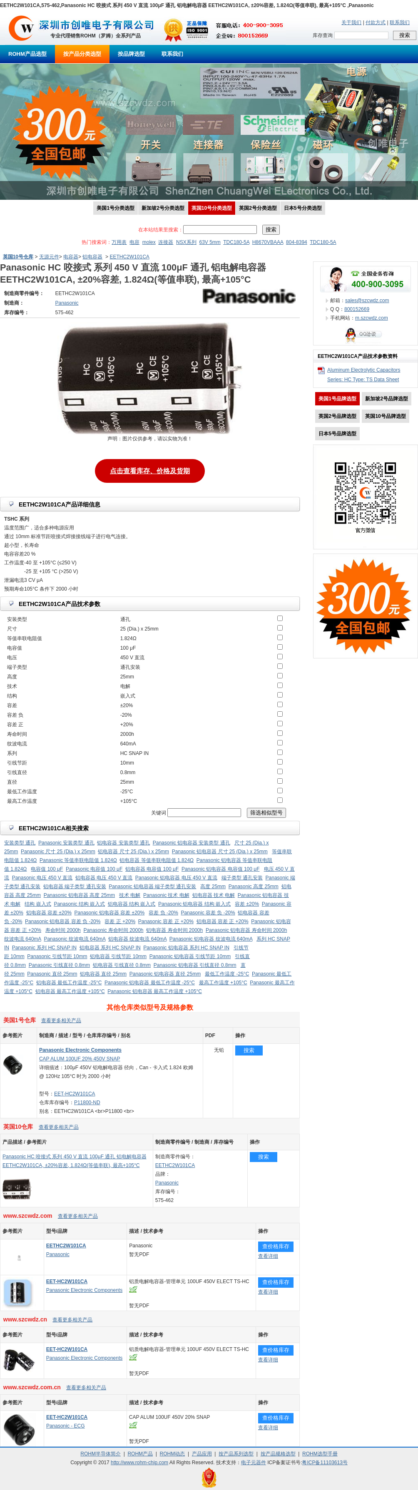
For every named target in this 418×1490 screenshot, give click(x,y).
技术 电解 (129, 895)
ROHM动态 (172, 1454)
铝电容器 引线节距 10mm (118, 956)
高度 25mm (213, 886)
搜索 (249, 1050)
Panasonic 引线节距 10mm (57, 956)
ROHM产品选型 (27, 54)
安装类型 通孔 (19, 843)
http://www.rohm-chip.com (139, 1462)
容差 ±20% (247, 904)
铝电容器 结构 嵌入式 (132, 904)
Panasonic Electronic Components (84, 1290)
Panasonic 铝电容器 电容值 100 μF (221, 869)
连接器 (165, 242)
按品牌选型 (131, 54)
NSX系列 (186, 242)
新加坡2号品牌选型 (386, 399)
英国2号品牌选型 (337, 416)
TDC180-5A (236, 242)
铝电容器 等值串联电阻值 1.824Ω (156, 860)
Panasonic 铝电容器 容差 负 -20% (62, 921)
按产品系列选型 (236, 1454)
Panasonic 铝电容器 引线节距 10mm (190, 956)
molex (149, 242)
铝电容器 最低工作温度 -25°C (69, 983)
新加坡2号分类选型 (163, 208)
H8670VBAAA (268, 242)
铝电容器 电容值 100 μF (152, 869)
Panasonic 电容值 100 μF (94, 869)
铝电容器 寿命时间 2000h (174, 930)
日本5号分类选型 (303, 208)
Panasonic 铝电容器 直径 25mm (165, 974)
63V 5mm (209, 242)
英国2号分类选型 (258, 208)
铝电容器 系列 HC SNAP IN (110, 948)
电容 (134, 242)
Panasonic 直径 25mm (52, 974)
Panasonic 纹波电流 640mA (74, 939)
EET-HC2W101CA (74, 1094)
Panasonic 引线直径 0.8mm (59, 965)
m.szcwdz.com (371, 318)
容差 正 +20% (119, 921)
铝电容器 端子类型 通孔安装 (74, 886)
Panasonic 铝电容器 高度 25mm (79, 895)
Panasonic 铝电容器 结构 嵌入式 (194, 904)
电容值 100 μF (47, 869)
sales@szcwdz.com (367, 300)
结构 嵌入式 (38, 904)
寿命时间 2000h (63, 930)
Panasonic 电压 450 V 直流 (42, 878)
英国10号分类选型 (212, 208)
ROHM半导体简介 (100, 1454)
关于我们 (351, 22)
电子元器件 (253, 1462)
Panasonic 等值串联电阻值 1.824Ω (78, 860)
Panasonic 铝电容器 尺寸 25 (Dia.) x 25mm (220, 851)
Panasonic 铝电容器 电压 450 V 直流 (176, 878)
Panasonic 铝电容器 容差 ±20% (110, 913)
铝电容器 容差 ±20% (49, 913)
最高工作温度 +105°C (223, 983)
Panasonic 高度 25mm (254, 886)
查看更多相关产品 (61, 1020)
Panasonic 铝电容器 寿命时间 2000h (246, 930)
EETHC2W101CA (129, 257)
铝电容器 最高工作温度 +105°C (70, 991)
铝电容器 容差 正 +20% (223, 921)
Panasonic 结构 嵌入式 (79, 904)
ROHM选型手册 (320, 1454)
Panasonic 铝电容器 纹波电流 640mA (210, 939)
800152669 (356, 309)
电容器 (70, 257)
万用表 (119, 242)
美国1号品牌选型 (337, 399)
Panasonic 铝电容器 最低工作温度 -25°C (149, 983)
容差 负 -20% (163, 913)
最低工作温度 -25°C (227, 974)
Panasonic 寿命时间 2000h (113, 930)
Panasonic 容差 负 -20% (208, 913)
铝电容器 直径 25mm (103, 974)
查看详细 (268, 1256)
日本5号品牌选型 (337, 434)
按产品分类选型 (82, 54)
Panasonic (167, 1183)
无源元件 (49, 257)
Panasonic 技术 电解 (166, 895)
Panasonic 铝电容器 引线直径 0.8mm (195, 965)
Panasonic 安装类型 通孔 (66, 843)
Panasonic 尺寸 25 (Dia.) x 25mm (58, 851)
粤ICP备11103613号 (324, 1462)
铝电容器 (92, 257)
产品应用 (202, 1454)
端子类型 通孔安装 (242, 878)
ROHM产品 (140, 1454)
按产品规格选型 (278, 1454)
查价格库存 (275, 1246)
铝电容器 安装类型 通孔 (123, 843)
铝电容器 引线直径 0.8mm (122, 965)
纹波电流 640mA (22, 939)
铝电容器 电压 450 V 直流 (103, 878)
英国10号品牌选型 (385, 416)
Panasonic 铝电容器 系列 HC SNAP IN (186, 948)
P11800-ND (87, 1102)
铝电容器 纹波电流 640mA (137, 939)
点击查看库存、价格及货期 (150, 470)
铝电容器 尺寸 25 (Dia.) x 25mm (133, 851)
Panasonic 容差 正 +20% (166, 921)
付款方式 (376, 22)
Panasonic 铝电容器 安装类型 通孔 (191, 843)
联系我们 (400, 22)
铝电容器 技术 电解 (213, 895)
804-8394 (296, 242)
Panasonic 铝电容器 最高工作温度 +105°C (154, 991)
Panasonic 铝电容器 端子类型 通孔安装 (152, 886)
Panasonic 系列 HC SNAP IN (44, 948)
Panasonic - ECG (65, 1426)
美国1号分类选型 (115, 208)
